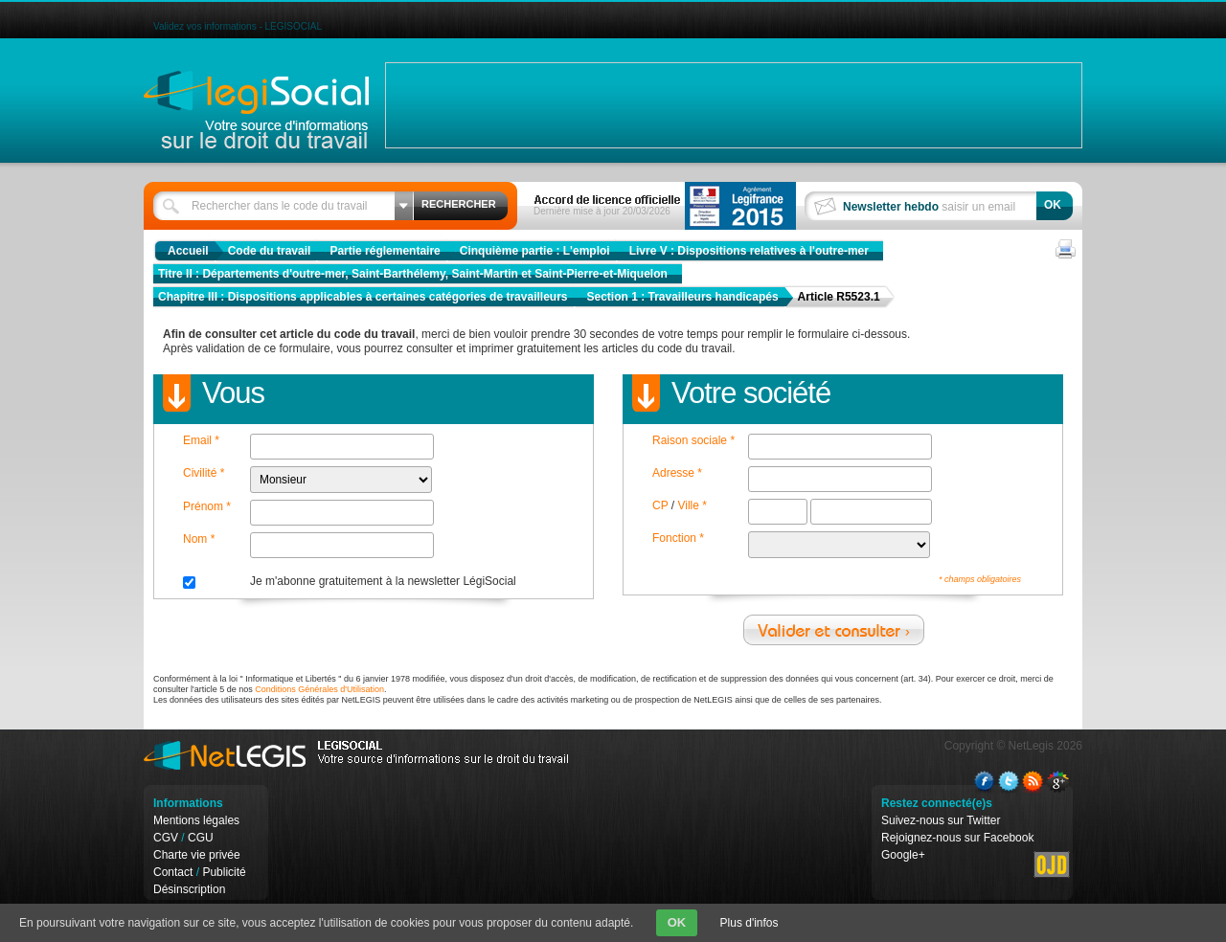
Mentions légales (196, 820)
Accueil (188, 251)
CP (660, 505)
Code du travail (269, 251)
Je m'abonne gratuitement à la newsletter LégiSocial (383, 581)
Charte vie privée (196, 855)
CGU (201, 837)
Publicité (223, 872)
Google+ (903, 855)
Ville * (691, 505)
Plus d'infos (749, 923)
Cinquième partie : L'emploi (535, 251)
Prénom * (207, 506)
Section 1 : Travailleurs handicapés (683, 296)
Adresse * (677, 473)
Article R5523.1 (839, 296)
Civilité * (203, 473)
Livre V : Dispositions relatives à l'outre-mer (749, 251)
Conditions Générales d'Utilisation (319, 689)
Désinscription (189, 889)
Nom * (199, 539)
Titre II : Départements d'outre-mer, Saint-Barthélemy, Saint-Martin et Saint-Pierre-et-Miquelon (413, 273)
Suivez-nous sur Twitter (941, 820)
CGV (165, 837)
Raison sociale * (693, 440)
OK (677, 922)
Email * (201, 440)
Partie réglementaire (384, 251)
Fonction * (678, 538)
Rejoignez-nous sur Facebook (957, 837)
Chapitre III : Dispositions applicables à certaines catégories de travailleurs (363, 296)
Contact (173, 872)
